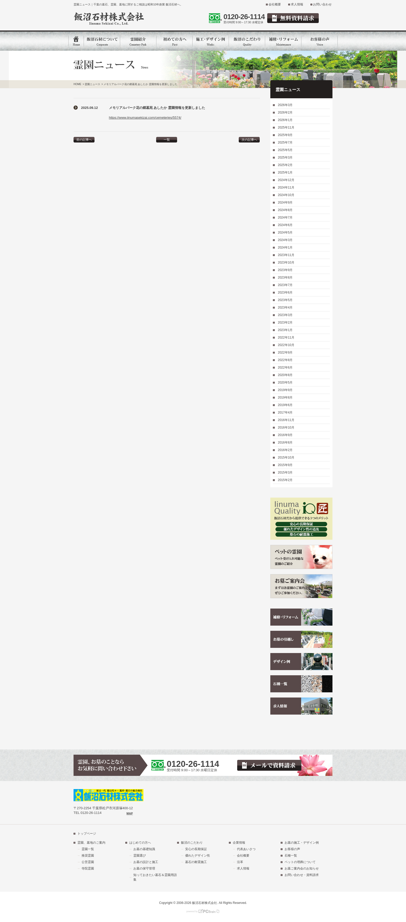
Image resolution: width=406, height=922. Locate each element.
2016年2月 (285, 450)
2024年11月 (286, 187)
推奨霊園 (88, 855)
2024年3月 (285, 240)
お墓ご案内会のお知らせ (302, 868)
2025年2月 (285, 165)
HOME (77, 84)
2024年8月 (285, 210)
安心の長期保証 (196, 849)
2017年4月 (285, 412)
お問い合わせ (322, 4)
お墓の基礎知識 (144, 849)
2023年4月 (285, 307)
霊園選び (139, 855)
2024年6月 (285, 225)
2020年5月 (285, 382)
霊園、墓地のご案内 (91, 842)
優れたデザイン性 (197, 855)
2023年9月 (285, 270)
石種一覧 (291, 855)
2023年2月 (285, 322)
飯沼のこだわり (192, 842)
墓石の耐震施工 (196, 862)
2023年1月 (285, 330)
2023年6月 (285, 292)
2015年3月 (285, 472)
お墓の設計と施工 (145, 862)
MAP (130, 813)
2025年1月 (285, 172)
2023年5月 (285, 300)
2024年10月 (286, 195)
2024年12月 (286, 180)
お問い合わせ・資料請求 (302, 875)
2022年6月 (285, 367)
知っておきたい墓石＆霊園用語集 (155, 877)
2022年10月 (286, 345)
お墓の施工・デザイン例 (302, 842)
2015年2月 (285, 480)
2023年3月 (285, 315)
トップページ (86, 833)
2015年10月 (286, 457)
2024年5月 (285, 232)
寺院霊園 (88, 868)
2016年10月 (286, 427)
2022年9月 (285, 352)
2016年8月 (285, 442)
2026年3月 (285, 105)
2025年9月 (285, 135)
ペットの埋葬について (300, 862)
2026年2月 (285, 112)
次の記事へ (249, 139)
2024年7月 (285, 217)
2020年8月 (285, 375)
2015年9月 (285, 465)
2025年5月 (285, 150)
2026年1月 (285, 120)
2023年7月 (285, 285)
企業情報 (239, 842)
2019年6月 (285, 405)
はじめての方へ (140, 842)
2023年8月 (285, 277)
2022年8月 (285, 360)
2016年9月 (285, 435)
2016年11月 (286, 420)
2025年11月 (286, 127)
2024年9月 (285, 202)
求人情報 (297, 4)
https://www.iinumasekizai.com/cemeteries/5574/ (145, 117)
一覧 (167, 139)
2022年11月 (286, 337)
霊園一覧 (88, 849)
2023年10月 (286, 262)
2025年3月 (285, 157)
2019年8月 (285, 397)
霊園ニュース (92, 84)
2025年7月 (285, 142)
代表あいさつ (246, 849)
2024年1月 (285, 247)
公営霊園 (88, 862)
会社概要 (275, 4)
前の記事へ (84, 139)
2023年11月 (286, 255)
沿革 (240, 862)
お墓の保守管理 (144, 868)
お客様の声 (292, 849)
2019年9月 (285, 390)
